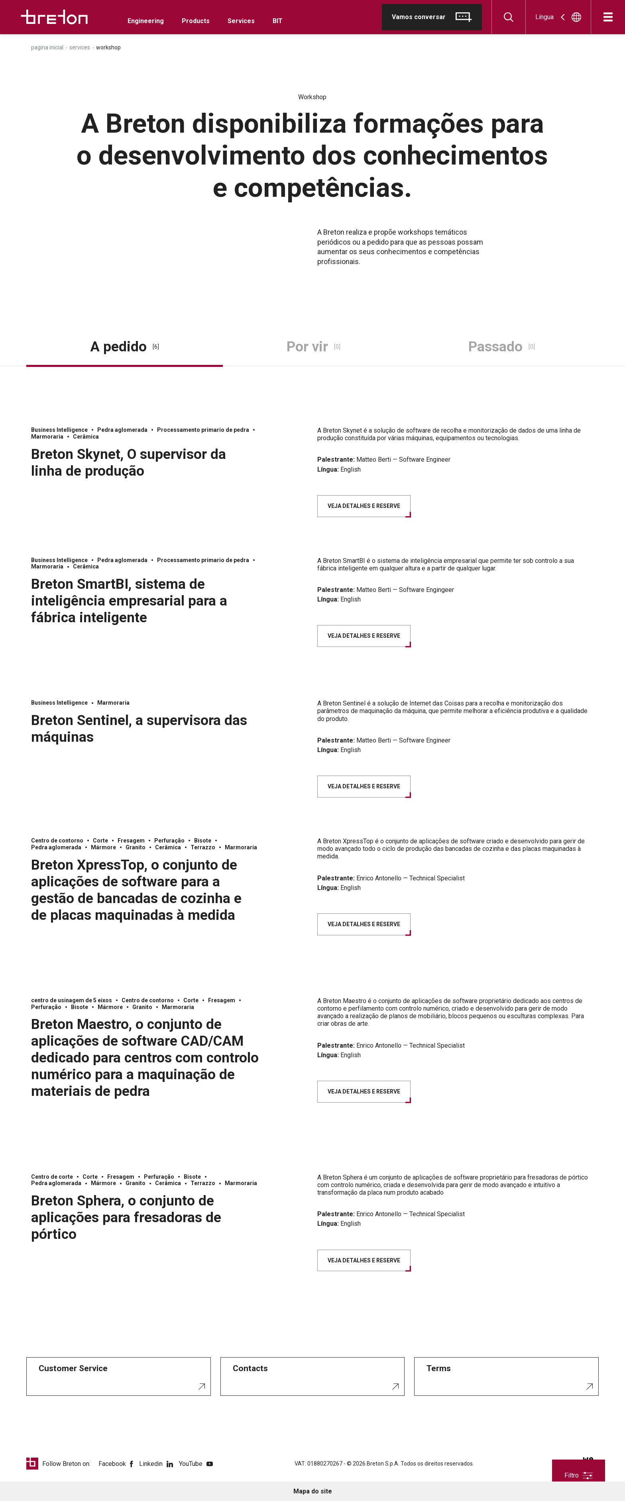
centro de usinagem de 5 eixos (71, 1000)
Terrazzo (203, 847)
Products (196, 21)
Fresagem (131, 840)
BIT (278, 21)
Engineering (146, 21)
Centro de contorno (57, 840)
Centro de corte (52, 1177)
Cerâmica (86, 436)
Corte (100, 840)
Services (241, 21)
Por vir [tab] (313, 347)
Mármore (103, 847)
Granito (135, 847)
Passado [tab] (501, 347)
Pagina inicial (47, 47)
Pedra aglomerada (122, 430)
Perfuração (169, 840)
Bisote (202, 840)
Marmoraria (47, 436)
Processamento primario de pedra (203, 430)
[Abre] (608, 17)
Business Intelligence (59, 430)
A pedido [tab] (124, 347)
